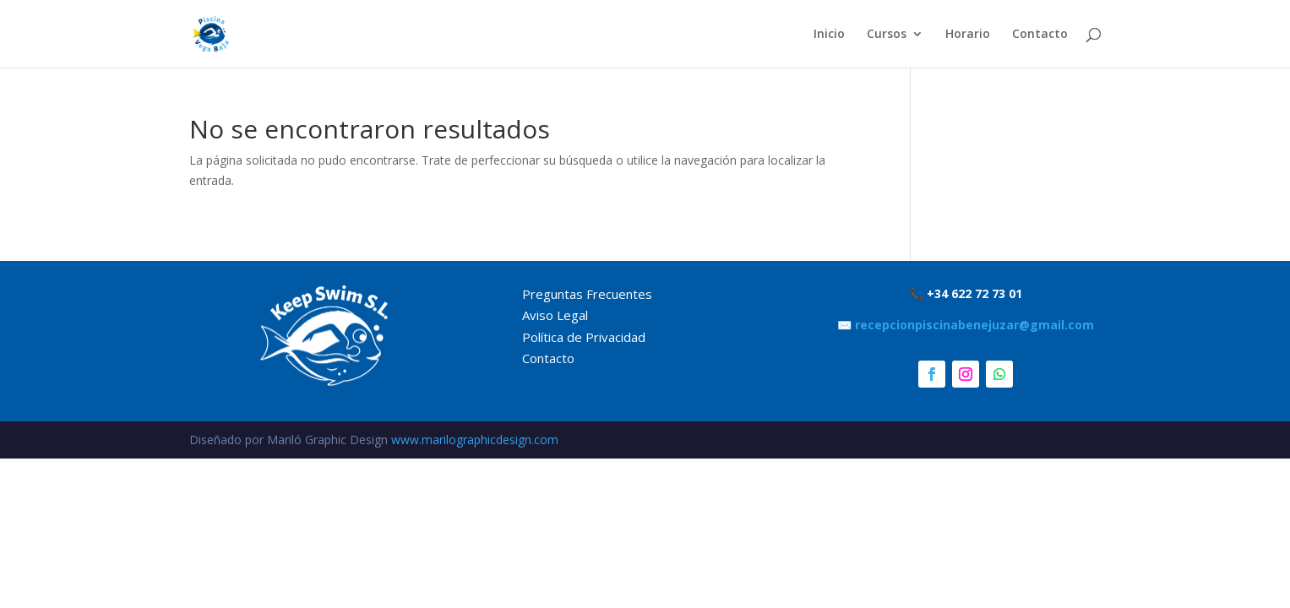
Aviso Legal (555, 315)
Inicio (829, 34)
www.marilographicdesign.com (474, 440)
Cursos (886, 34)
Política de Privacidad (583, 336)
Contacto (1040, 34)
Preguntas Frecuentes (587, 293)
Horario (967, 34)
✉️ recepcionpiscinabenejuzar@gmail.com (965, 325)
